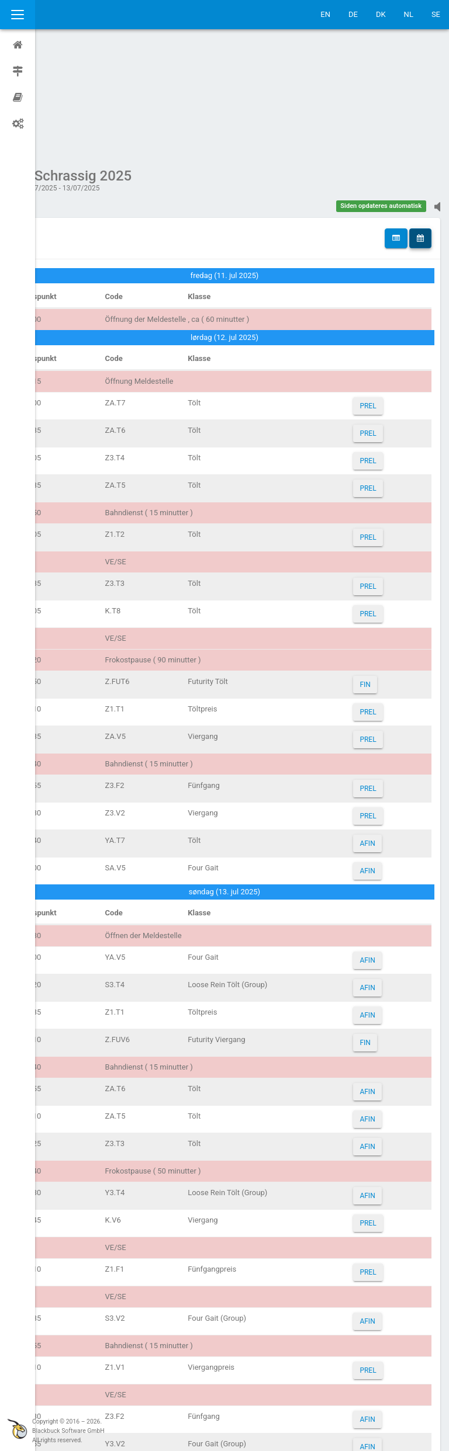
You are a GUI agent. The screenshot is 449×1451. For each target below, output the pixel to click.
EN (325, 14)
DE (353, 14)
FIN (372, 574)
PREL (375, 295)
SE (435, 14)
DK (381, 14)
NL (408, 14)
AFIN (374, 732)
